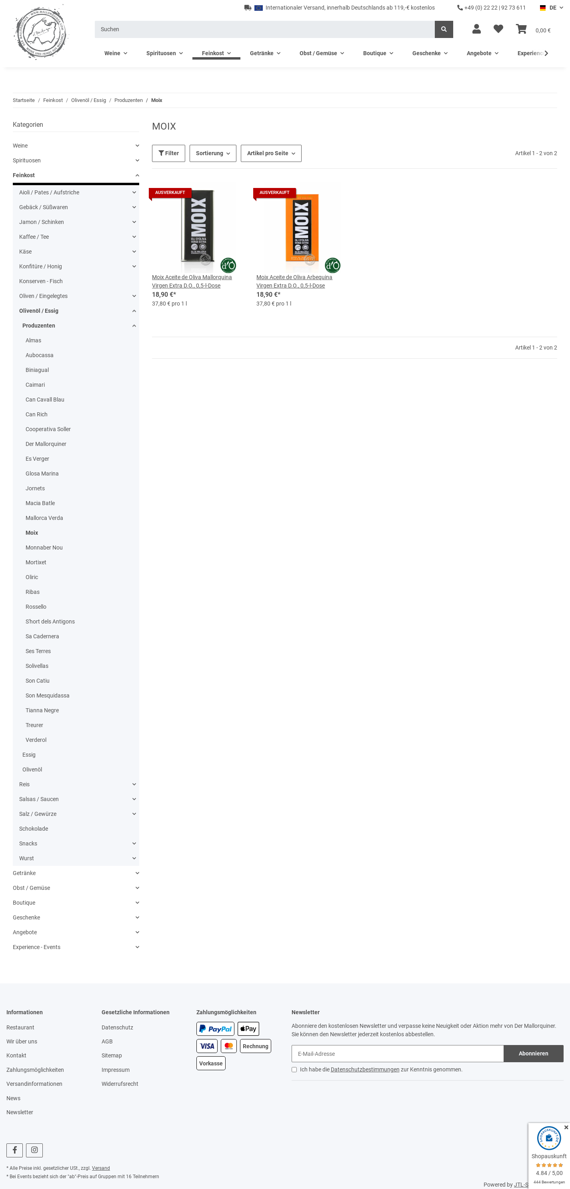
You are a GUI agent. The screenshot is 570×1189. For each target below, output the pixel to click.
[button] (476, 29)
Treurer (34, 725)
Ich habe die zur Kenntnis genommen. (381, 1069)
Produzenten (38, 325)
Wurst (26, 858)
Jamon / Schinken (41, 222)
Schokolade (33, 828)
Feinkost (24, 175)
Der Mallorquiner (46, 444)
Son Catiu (38, 680)
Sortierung (209, 153)
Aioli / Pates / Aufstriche (49, 192)
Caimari (35, 385)
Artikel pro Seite (267, 153)
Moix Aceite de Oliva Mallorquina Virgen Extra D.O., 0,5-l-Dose (192, 281)
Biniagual (37, 370)
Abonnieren (533, 1053)
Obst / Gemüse (31, 888)
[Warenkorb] (533, 29)
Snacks (28, 843)
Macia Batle (40, 503)
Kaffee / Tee (34, 237)
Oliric (32, 577)
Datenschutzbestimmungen (365, 1069)
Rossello (36, 606)
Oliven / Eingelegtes (43, 296)
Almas (33, 340)
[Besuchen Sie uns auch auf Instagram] (34, 1150)
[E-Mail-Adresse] (398, 1053)
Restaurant (20, 1027)
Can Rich (37, 414)
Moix (32, 533)
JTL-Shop (526, 1184)
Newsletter (19, 1112)
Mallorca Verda (44, 518)
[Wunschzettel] (498, 29)
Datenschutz (117, 1027)
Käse (25, 251)
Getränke (24, 873)
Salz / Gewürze (37, 814)
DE (547, 7)
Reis (24, 784)
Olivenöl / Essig (38, 311)
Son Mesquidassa (48, 695)
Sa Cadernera (42, 636)
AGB (107, 1041)
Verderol (36, 740)
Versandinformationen (34, 1084)
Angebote (25, 932)
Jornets (35, 488)
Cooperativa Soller (48, 429)
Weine (20, 145)
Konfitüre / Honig (40, 266)
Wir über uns (21, 1041)
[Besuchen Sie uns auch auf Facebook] (14, 1150)
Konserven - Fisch (41, 281)
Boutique (24, 902)
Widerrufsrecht (120, 1084)
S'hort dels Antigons (50, 621)
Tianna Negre (42, 710)
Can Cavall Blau (45, 399)
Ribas (33, 592)
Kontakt (16, 1055)
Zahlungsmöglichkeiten (35, 1070)
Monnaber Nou (44, 547)
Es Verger (37, 459)
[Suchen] (265, 29)
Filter (168, 153)
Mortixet (36, 562)
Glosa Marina (42, 473)
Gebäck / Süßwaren (43, 207)
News (13, 1098)
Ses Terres (38, 651)
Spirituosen (27, 160)
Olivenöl (32, 769)
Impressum (116, 1070)
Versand (101, 1168)
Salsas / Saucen (39, 799)
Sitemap (112, 1055)
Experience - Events (36, 947)
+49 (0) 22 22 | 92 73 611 (491, 7)
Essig (29, 754)
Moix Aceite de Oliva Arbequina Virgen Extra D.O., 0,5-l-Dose (294, 281)
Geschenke (26, 917)
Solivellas (37, 666)
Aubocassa (40, 355)
